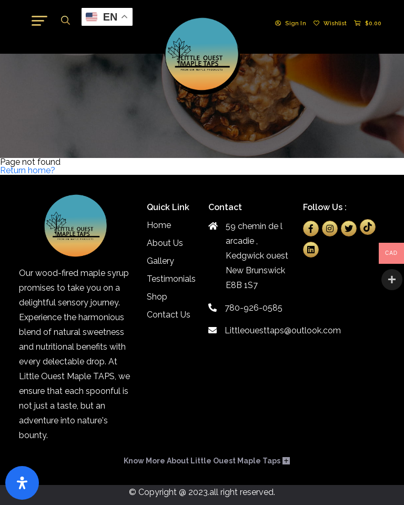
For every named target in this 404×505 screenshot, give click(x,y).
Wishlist (330, 23)
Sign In (290, 23)
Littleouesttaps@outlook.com (249, 330)
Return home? (27, 170)
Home (159, 225)
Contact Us (168, 315)
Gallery (160, 261)
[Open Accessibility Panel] (22, 483)
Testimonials (171, 279)
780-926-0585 (245, 308)
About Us (165, 243)
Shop (157, 297)
